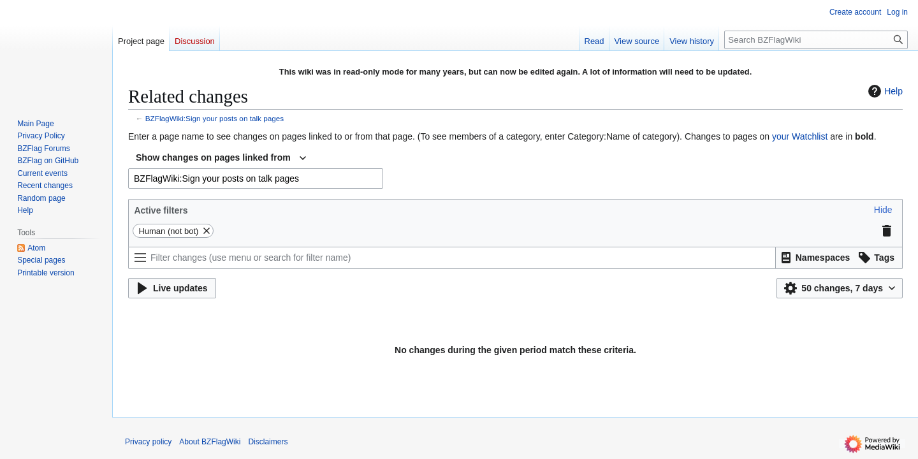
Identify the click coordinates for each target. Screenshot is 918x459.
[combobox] (221, 158)
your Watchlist (799, 136)
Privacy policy (148, 441)
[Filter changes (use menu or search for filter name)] (452, 258)
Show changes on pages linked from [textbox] (213, 157)
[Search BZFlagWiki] (816, 40)
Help (884, 91)
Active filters (160, 210)
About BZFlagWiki (209, 441)
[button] (883, 210)
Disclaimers (268, 441)
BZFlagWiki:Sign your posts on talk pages (214, 118)
